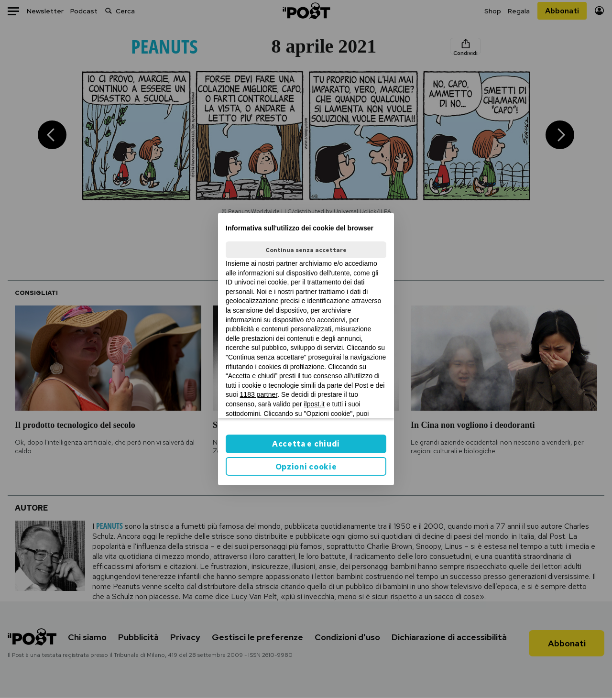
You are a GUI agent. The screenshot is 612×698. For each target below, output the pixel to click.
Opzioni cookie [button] (306, 467)
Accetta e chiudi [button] (306, 444)
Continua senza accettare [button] (306, 250)
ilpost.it (314, 404)
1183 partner (259, 394)
